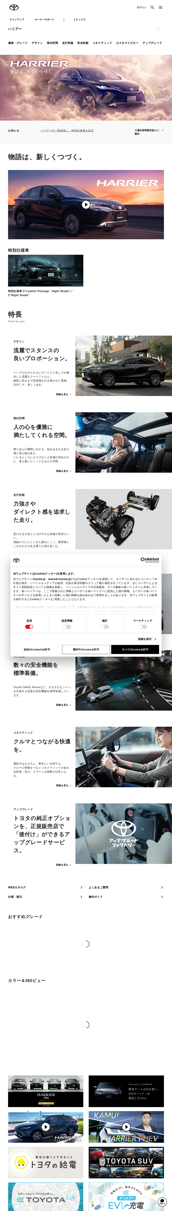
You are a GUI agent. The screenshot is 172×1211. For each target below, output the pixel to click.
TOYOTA (14, 7)
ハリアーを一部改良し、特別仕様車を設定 (67, 130)
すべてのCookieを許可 (135, 649)
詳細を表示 (145, 639)
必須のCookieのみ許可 (37, 649)
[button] (162, 1202)
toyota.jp (39, 579)
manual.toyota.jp (59, 579)
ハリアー (15, 29)
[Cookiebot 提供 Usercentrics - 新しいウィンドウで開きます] (144, 560)
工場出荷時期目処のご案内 (149, 132)
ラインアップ (16, 19)
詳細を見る (64, 394)
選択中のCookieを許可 (86, 649)
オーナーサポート (44, 19)
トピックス (79, 19)
